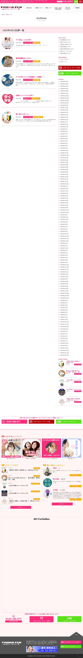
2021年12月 (64, 207)
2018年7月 (64, 305)
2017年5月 (64, 338)
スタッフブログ (64, 59)
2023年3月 (64, 172)
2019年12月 (64, 264)
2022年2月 (64, 202)
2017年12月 (64, 321)
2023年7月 (64, 162)
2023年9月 (64, 157)
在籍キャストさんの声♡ (24, 95)
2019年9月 (64, 272)
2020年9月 (64, 243)
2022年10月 (64, 183)
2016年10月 (64, 355)
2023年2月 (64, 174)
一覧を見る (19, 507)
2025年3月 (64, 117)
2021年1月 (64, 233)
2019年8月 (64, 274)
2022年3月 (64, 200)
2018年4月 (64, 312)
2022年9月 (64, 186)
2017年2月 (64, 345)
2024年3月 (64, 143)
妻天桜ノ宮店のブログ (66, 44)
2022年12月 (64, 179)
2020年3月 (64, 257)
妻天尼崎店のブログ (65, 53)
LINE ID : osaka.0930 (72, 73)
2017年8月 (64, 331)
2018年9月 (64, 300)
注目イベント (63, 61)
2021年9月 (64, 214)
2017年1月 (64, 348)
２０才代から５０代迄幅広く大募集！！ (30, 77)
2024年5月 (64, 138)
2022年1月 (64, 205)
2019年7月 (64, 276)
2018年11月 (64, 295)
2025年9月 (64, 103)
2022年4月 (64, 198)
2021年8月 (64, 217)
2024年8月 (64, 131)
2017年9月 (64, 329)
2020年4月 (64, 255)
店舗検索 (77, 7)
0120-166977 (65, 1)
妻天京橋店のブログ (65, 46)
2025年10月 (64, 100)
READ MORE (75, 475)
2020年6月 (64, 250)
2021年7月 (64, 219)
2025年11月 (64, 98)
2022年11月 (64, 181)
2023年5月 (64, 167)
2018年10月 (64, 298)
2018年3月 (64, 314)
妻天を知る (29, 7)
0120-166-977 (13, 421)
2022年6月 (64, 193)
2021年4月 (64, 226)
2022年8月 (64, 188)
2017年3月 (64, 343)
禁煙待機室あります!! (23, 58)
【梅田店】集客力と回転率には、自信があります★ (23, 470)
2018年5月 (64, 310)
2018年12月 (64, 293)
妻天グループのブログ (66, 51)
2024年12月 (64, 124)
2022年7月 (64, 191)
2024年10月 (64, 126)
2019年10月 (64, 269)
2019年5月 (64, 281)
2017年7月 (64, 333)
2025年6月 (64, 110)
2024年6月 (64, 136)
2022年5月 (64, 195)
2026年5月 (64, 84)
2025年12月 (64, 95)
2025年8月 (64, 105)
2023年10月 (64, 155)
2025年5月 (64, 112)
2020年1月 (64, 262)
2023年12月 (64, 150)
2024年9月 (64, 129)
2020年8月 (64, 245)
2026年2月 (64, 91)
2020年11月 (64, 238)
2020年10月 (64, 241)
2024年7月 (64, 133)
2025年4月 (64, 114)
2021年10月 (64, 212)
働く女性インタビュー (68, 8)
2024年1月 (64, 148)
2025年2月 (64, 119)
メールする (80, 1)
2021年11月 (64, 210)
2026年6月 (64, 81)
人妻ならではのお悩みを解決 (58, 8)
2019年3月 (64, 286)
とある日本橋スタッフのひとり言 (73, 380)
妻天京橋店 (36, 475)
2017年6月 (64, 336)
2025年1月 (64, 122)
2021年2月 (64, 231)
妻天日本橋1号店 (35, 483)
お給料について (39, 7)
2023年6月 (64, 164)
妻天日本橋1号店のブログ (66, 49)
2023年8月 (64, 160)
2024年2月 (64, 145)
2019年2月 (64, 288)
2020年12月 (64, 236)
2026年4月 (64, 86)
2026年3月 (64, 88)
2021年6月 (64, 222)
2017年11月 (64, 324)
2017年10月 (64, 326)
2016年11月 (64, 352)
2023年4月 (64, 169)
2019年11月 (64, 267)
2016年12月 (64, 350)
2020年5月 (64, 252)
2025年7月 (64, 107)
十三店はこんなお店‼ (23, 40)
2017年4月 (64, 341)
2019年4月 (64, 283)
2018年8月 (64, 302)
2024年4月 (64, 141)
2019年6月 (64, 279)
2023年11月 (64, 153)
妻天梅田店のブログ (65, 40)
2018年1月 (64, 319)
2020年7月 (64, 248)
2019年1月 (64, 291)
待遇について (48, 7)
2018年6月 (64, 307)
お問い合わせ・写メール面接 (71, 67)
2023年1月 (64, 176)
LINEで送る (76, 1)
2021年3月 (64, 229)
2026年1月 (64, 93)
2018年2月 (64, 317)
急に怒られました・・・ (24, 114)
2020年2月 (64, 260)
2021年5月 (64, 224)
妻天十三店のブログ (65, 42)
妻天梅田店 (36, 468)
